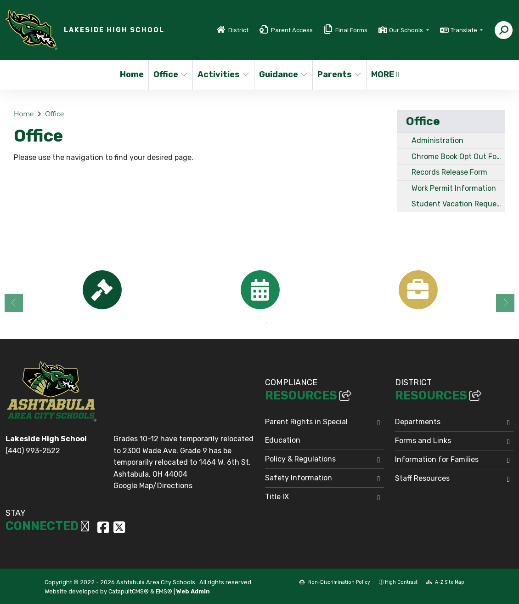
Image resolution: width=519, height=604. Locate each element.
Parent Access (292, 30)
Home (132, 74)
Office (170, 74)
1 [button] (252, 323)
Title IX (277, 496)
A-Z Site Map (445, 582)
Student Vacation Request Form (458, 203)
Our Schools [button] (406, 30)
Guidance (282, 74)
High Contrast (401, 582)
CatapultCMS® (128, 591)
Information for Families (437, 459)
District (238, 30)
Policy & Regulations (300, 459)
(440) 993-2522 (33, 450)
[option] (102, 289)
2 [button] (266, 323)
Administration (437, 140)
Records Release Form (449, 172)
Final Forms (351, 30)
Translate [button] (465, 30)
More (385, 74)
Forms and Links (423, 440)
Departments (417, 421)
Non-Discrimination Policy (334, 582)
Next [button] (505, 303)
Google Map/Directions (152, 485)
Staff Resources (422, 478)
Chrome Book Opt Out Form (458, 156)
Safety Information (298, 477)
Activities (222, 74)
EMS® (164, 591)
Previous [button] (14, 303)
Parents (339, 74)
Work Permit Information (454, 188)
